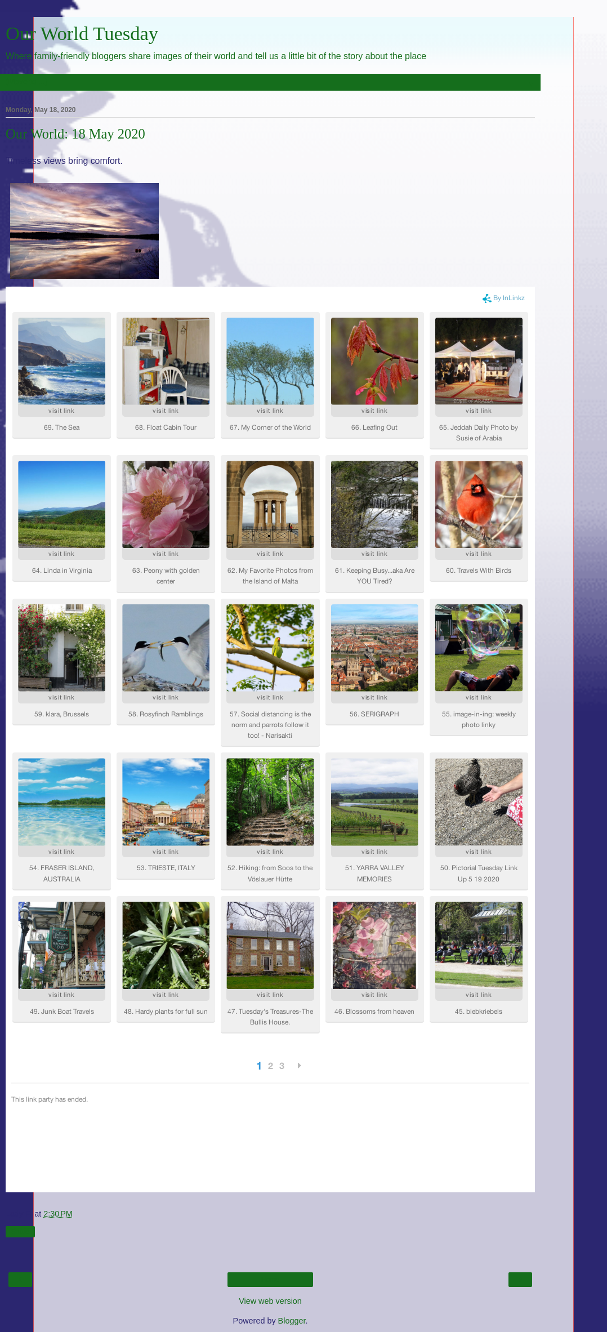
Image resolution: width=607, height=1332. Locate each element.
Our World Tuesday (82, 33)
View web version (270, 1301)
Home (270, 1280)
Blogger (292, 1320)
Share (20, 1232)
